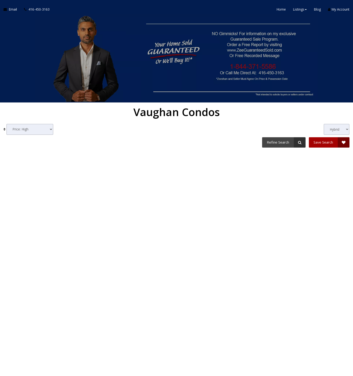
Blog (317, 9)
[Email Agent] (12, 9)
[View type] (336, 129)
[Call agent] (35, 9)
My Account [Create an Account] (338, 9)
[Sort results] (29, 129)
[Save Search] (329, 142)
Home (281, 9)
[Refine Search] (284, 142)
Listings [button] (300, 9)
